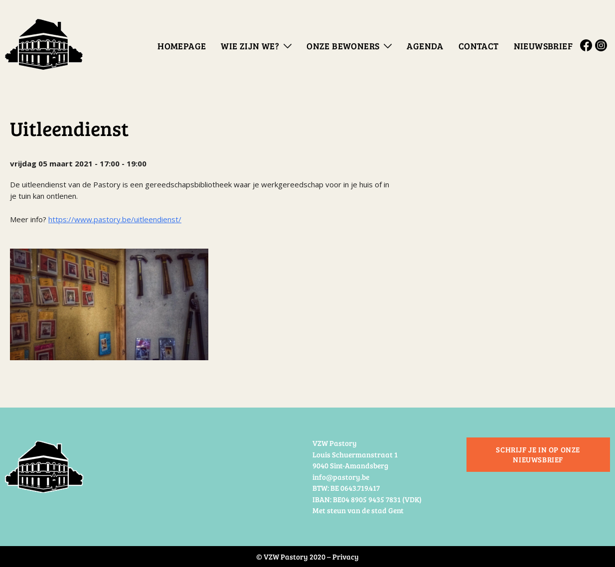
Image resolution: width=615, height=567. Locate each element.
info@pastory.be (340, 477)
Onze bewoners (343, 46)
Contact (479, 46)
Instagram (602, 45)
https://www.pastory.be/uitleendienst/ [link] (114, 219)
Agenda (425, 46)
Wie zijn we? (250, 46)
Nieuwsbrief (543, 46)
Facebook (587, 45)
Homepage (181, 46)
